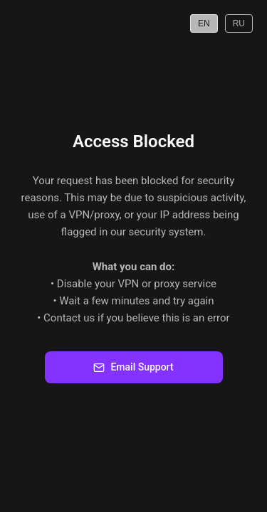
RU (239, 23)
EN (204, 23)
